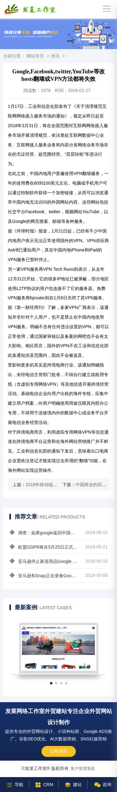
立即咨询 (58, 751)
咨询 (102, 784)
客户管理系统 (83, 768)
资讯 (55, 55)
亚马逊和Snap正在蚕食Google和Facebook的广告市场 (43, 575)
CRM (43, 784)
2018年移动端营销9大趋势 (51, 484)
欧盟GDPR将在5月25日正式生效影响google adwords (43, 547)
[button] (51, 683)
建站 (73, 784)
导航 (14, 784)
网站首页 (35, 55)
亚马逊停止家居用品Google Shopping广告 (43, 561)
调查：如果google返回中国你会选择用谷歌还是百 (43, 532)
